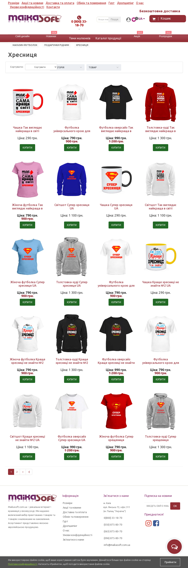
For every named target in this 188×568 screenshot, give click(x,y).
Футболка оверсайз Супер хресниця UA (72, 438)
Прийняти (170, 562)
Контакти (53, 7)
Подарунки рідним (56, 45)
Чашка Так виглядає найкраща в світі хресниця (27, 131)
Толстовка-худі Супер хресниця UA (72, 283)
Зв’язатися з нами (73, 539)
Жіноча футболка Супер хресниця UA (27, 283)
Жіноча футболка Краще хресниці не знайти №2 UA (27, 363)
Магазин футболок (25, 45)
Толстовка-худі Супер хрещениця (160, 438)
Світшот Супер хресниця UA (71, 206)
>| (29, 471)
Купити (27, 147)
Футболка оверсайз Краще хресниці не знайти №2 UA (116, 363)
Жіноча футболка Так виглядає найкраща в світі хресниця (27, 208)
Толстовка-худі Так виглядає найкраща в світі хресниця (160, 131)
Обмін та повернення (91, 3)
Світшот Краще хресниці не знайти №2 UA (27, 438)
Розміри (13, 3)
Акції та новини (32, 3)
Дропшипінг (125, 3)
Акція (137, 36)
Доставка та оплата (60, 3)
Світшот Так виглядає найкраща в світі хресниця (160, 208)
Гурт (112, 3)
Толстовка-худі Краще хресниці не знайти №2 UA (72, 363)
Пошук (114, 19)
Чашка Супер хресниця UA (116, 206)
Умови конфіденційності (27, 7)
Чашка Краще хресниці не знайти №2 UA (160, 283)
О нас (140, 3)
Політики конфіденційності (22, 564)
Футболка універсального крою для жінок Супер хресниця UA (116, 285)
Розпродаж (165, 36)
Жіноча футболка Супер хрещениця (116, 438)
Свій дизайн (22, 36)
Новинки (51, 36)
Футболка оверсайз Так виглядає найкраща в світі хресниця (116, 131)
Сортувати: (16, 67)
